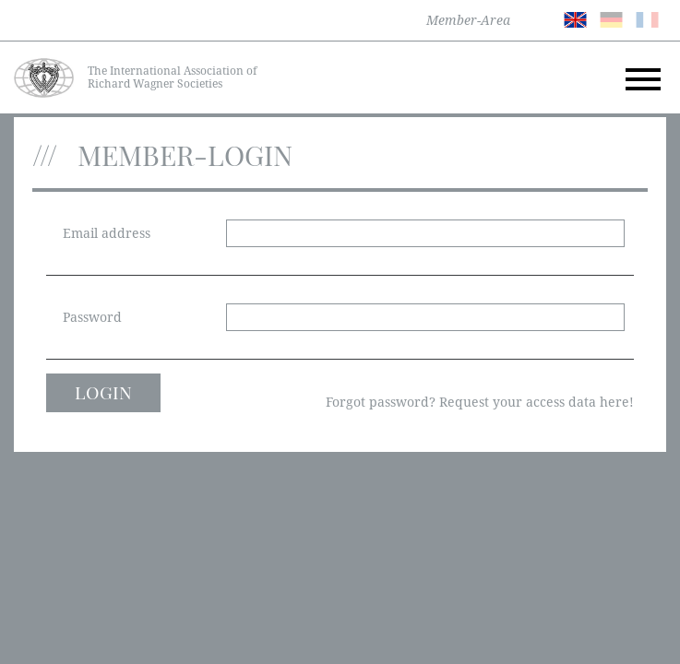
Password (92, 317)
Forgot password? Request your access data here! (480, 402)
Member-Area (468, 20)
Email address (106, 233)
